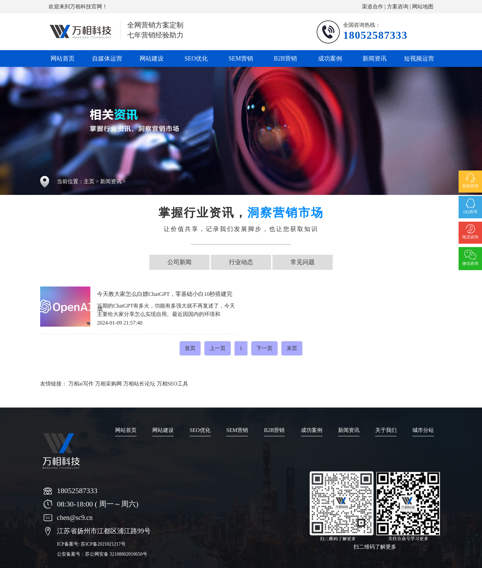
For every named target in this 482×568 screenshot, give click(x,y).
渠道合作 (372, 6)
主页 (89, 181)
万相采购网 (108, 383)
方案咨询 (397, 6)
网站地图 (422, 6)
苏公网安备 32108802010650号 (116, 554)
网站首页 (63, 58)
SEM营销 (241, 58)
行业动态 (241, 262)
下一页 (264, 348)
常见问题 (303, 262)
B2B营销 (285, 58)
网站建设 (152, 58)
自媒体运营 (107, 58)
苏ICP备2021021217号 (103, 544)
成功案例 (330, 58)
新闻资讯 (375, 58)
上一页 (218, 348)
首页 (190, 348)
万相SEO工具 (172, 383)
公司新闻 (179, 262)
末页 (292, 348)
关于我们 (386, 430)
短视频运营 (419, 58)
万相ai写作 (81, 383)
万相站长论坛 (139, 383)
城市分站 (423, 430)
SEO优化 (196, 58)
